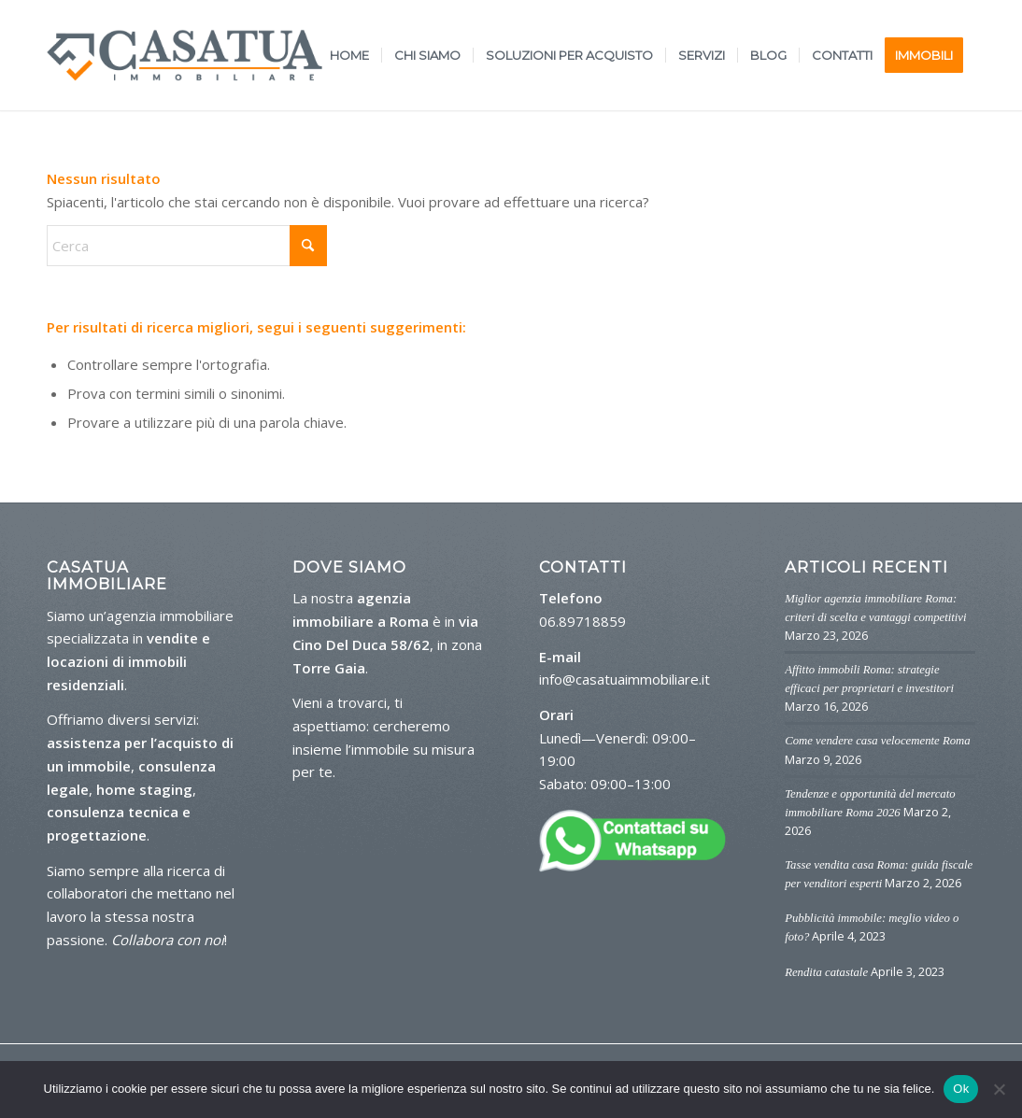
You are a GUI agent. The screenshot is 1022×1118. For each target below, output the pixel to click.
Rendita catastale (826, 972)
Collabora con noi (167, 939)
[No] (998, 1089)
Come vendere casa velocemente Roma (877, 740)
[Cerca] (187, 245)
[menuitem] (349, 55)
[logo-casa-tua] (184, 55)
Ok (961, 1089)
